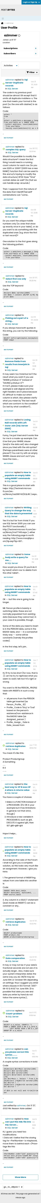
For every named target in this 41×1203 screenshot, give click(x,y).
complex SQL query (15, 149)
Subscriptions (11, 48)
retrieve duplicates (15, 746)
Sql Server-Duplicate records (16, 82)
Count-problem (14, 1013)
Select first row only (16, 278)
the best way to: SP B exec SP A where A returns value (18, 787)
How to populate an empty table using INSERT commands (18, 475)
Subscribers (10, 53)
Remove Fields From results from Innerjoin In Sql (17, 364)
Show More (20, 1177)
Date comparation (15, 958)
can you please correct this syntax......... (17, 1052)
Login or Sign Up (31, 2)
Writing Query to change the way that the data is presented (18, 510)
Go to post (8, 138)
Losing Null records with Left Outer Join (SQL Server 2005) (18, 424)
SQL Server (13, 88)
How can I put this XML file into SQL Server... (18, 1121)
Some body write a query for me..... (17, 557)
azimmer (9, 79)
